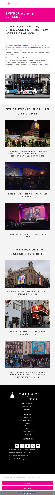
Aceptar (27, 483)
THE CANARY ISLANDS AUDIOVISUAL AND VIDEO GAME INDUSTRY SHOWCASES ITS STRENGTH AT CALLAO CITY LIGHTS (27, 153)
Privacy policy (27, 406)
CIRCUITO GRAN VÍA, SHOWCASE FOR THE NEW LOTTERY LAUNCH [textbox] (26, 30)
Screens (27, 423)
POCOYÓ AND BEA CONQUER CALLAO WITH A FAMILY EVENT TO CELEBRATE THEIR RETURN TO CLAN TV (28, 374)
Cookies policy (27, 409)
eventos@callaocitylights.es (18, 456)
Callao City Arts (27, 431)
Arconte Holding (27, 403)
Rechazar (27, 488)
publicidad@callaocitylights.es (19, 459)
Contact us (27, 434)
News (27, 429)
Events (27, 426)
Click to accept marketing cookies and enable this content (27, 86)
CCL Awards (27, 420)
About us (27, 417)
